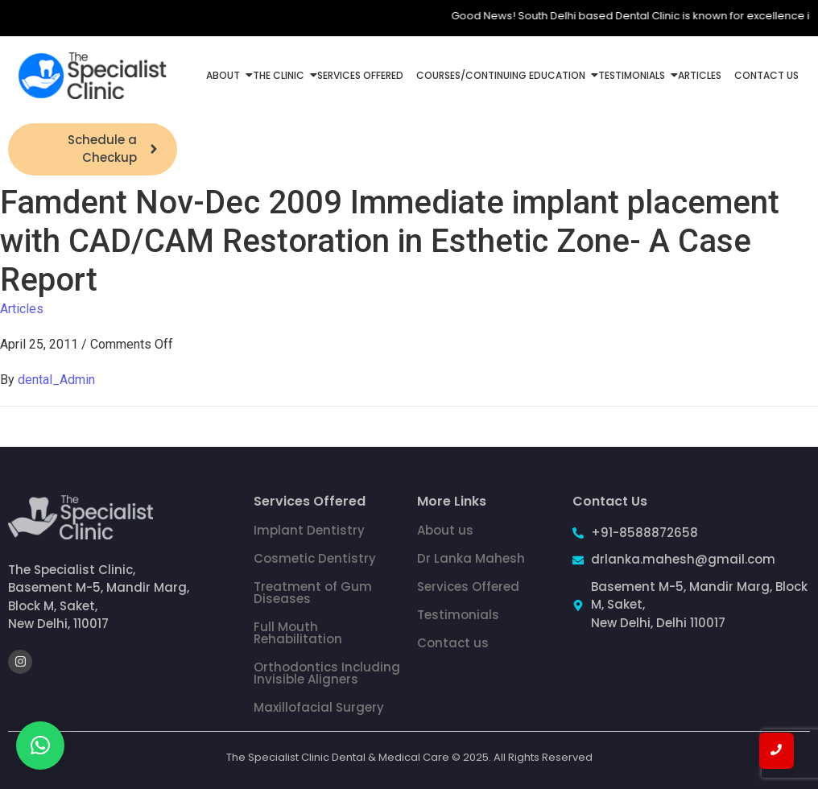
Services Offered (360, 75)
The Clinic (280, 75)
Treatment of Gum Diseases (313, 592)
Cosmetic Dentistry (315, 558)
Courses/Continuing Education (502, 75)
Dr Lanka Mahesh (471, 558)
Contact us (453, 642)
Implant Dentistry (309, 530)
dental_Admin (56, 379)
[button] (40, 745)
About (224, 75)
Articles (699, 75)
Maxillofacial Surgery (319, 707)
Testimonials (633, 75)
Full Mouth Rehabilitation (298, 632)
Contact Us (766, 75)
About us (445, 530)
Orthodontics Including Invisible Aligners (327, 673)
